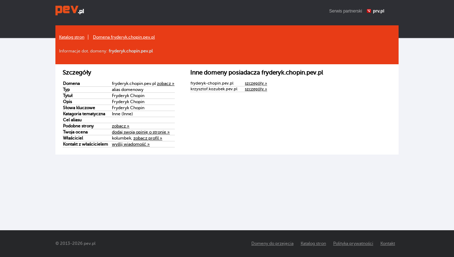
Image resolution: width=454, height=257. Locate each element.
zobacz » (165, 83)
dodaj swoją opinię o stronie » (141, 132)
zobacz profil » (147, 138)
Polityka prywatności (353, 243)
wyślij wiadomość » (131, 144)
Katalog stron (71, 37)
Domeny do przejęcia (272, 243)
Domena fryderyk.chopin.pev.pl (124, 37)
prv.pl (378, 11)
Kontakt (387, 243)
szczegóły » (256, 83)
